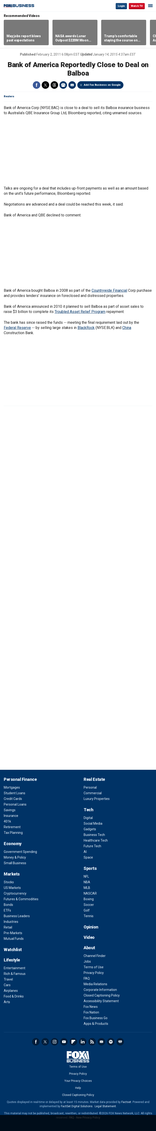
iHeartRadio (120, 1042)
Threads (54, 85)
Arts (7, 1002)
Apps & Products (96, 1024)
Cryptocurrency (15, 893)
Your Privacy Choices (78, 1080)
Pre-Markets (13, 933)
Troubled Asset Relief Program (80, 311)
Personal (90, 787)
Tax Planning (13, 833)
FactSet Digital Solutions (77, 1106)
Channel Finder (95, 956)
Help (78, 1088)
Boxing (89, 899)
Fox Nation (91, 1012)
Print (63, 85)
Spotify (111, 1042)
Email (72, 85)
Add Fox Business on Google (102, 84)
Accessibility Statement (101, 1001)
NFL (86, 876)
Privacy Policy (94, 973)
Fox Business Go (96, 1018)
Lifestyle (12, 959)
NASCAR (90, 893)
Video (89, 937)
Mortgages (12, 787)
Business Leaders (17, 916)
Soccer (89, 905)
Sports (90, 868)
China (126, 327)
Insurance (11, 816)
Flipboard (73, 1042)
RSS (92, 1042)
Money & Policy (15, 857)
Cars (7, 985)
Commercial (93, 793)
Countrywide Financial (109, 290)
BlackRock (86, 327)
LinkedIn (82, 1042)
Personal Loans (15, 804)
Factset (126, 1102)
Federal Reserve (17, 327)
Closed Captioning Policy (102, 995)
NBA (87, 882)
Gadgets (90, 829)
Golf (87, 910)
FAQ (87, 978)
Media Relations (95, 984)
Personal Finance (20, 779)
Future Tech (92, 846)
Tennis (88, 916)
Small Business (15, 863)
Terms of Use (94, 967)
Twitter (45, 85)
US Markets (12, 888)
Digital (88, 818)
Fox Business (19, 5)
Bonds (8, 905)
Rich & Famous (15, 974)
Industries (11, 922)
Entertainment (14, 968)
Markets (12, 874)
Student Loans (14, 793)
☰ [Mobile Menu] (150, 5)
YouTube (64, 1042)
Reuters (9, 96)
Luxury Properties (97, 799)
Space (88, 857)
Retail (8, 927)
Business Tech (94, 835)
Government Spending (20, 852)
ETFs (7, 910)
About (89, 947)
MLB (87, 888)
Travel (8, 979)
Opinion (91, 926)
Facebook (36, 85)
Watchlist (13, 949)
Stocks (9, 882)
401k (7, 821)
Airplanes (11, 991)
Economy (13, 843)
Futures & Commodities (21, 899)
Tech (88, 809)
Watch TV (137, 6)
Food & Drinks (14, 996)
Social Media (93, 823)
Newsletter (101, 1042)
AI (85, 852)
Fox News (91, 1007)
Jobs (87, 961)
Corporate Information (100, 990)
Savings (9, 810)
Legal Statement (105, 1106)
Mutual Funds (14, 938)
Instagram (54, 1042)
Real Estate (94, 779)
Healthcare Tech (96, 840)
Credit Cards (13, 799)
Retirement (12, 827)
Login (121, 6)
